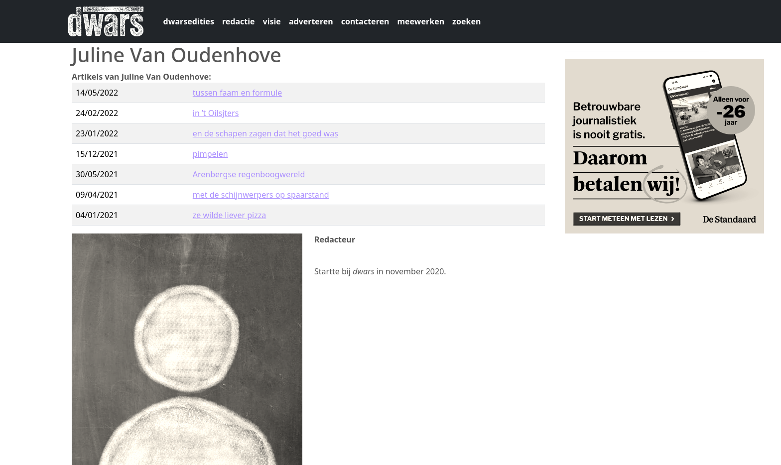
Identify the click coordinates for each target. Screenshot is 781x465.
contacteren (365, 21)
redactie (238, 21)
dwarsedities (188, 21)
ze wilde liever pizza (229, 215)
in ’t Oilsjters (216, 113)
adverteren (311, 21)
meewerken (420, 21)
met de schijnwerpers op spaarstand (261, 194)
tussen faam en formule (237, 92)
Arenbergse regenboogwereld (249, 174)
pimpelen (210, 153)
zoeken (466, 21)
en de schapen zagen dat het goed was (265, 133)
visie (272, 21)
